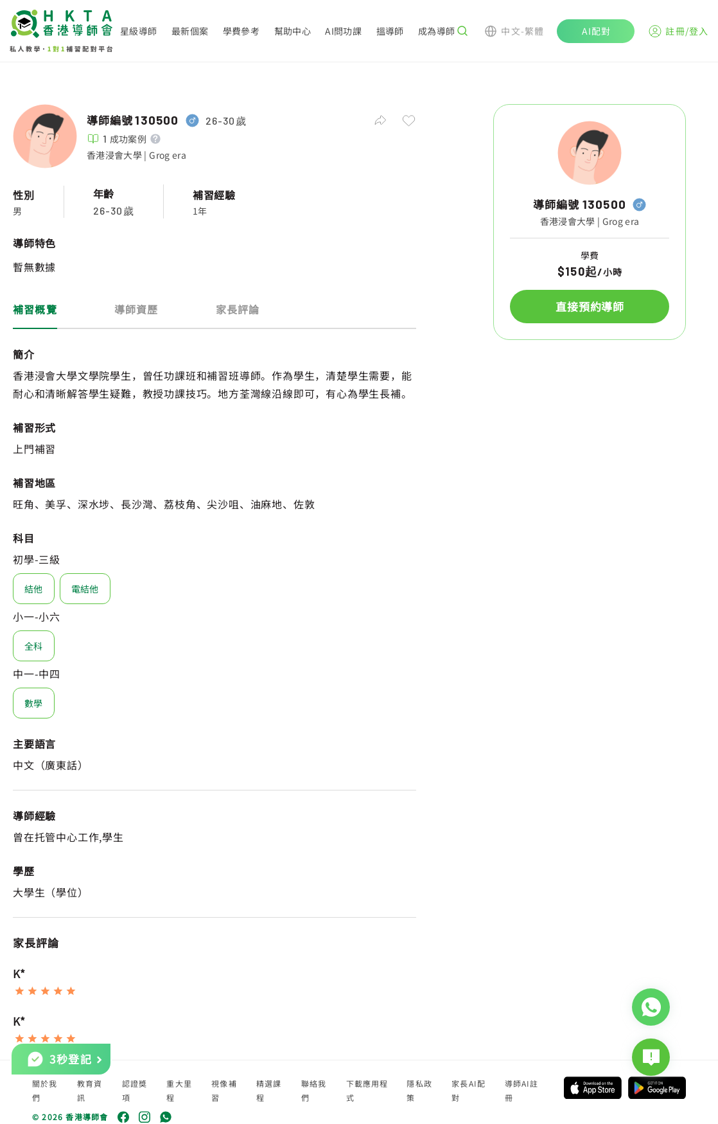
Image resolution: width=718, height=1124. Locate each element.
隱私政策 (419, 1090)
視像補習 (224, 1090)
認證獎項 (135, 1090)
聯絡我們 (314, 1090)
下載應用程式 (367, 1090)
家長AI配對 (468, 1090)
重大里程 (179, 1090)
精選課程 (269, 1090)
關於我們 (45, 1090)
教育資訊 (90, 1090)
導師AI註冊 (522, 1090)
